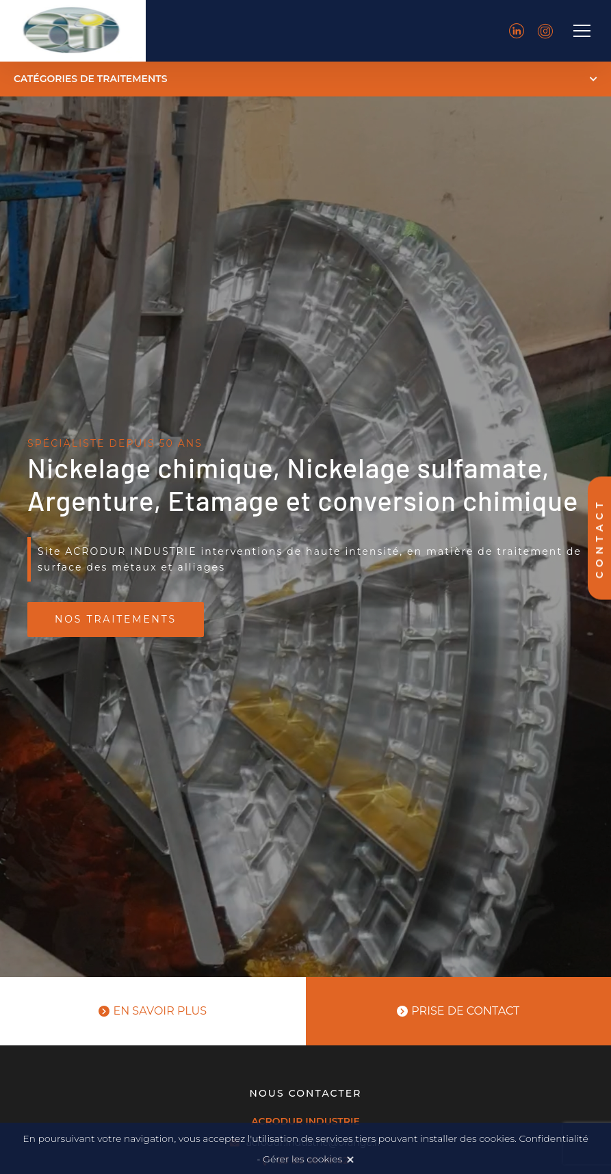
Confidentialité (553, 1138)
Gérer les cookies (302, 1159)
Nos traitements (116, 619)
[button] (305, 79)
